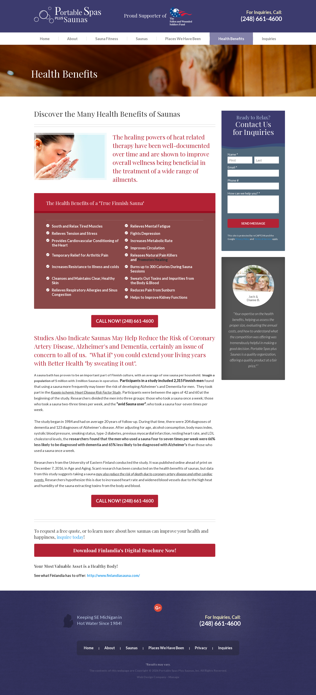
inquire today (70, 537)
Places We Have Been (183, 38)
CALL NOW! (125, 321)
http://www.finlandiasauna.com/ (113, 575)
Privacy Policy (242, 239)
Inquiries (269, 38)
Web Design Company (151, 677)
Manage (173, 677)
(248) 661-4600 (261, 18)
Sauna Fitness (106, 38)
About (72, 38)
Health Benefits (231, 38)
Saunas (142, 38)
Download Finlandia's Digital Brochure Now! (124, 550)
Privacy (201, 648)
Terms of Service (263, 239)
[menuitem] (44, 38)
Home (45, 38)
